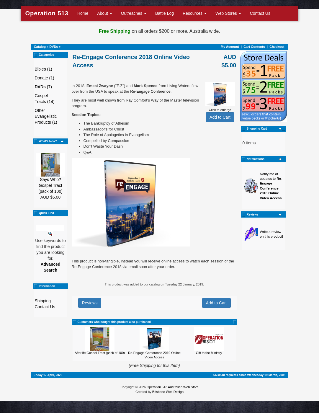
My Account (230, 46)
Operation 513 (46, 13)
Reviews (90, 303)
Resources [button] (195, 13)
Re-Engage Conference (150, 91)
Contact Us (260, 13)
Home (82, 13)
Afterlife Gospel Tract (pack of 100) (100, 353)
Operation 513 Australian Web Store (173, 387)
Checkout (276, 46)
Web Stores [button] (228, 13)
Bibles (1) (43, 69)
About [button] (104, 13)
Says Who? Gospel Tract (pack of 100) (50, 185)
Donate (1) (44, 78)
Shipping (43, 300)
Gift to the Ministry (209, 353)
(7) (43, 86)
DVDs (53, 46)
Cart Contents (254, 46)
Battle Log (164, 13)
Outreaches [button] (133, 13)
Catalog (40, 46)
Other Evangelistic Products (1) (46, 116)
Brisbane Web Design (168, 392)
